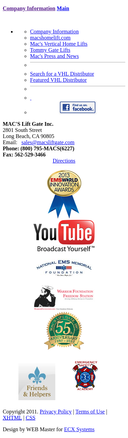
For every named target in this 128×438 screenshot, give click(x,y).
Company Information (54, 31)
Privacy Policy (56, 411)
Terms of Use (90, 411)
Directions (64, 161)
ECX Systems (79, 429)
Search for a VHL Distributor (62, 74)
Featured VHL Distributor (58, 80)
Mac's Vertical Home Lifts (58, 44)
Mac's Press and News (54, 56)
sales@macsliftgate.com (48, 142)
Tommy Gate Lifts (50, 50)
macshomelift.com (50, 38)
